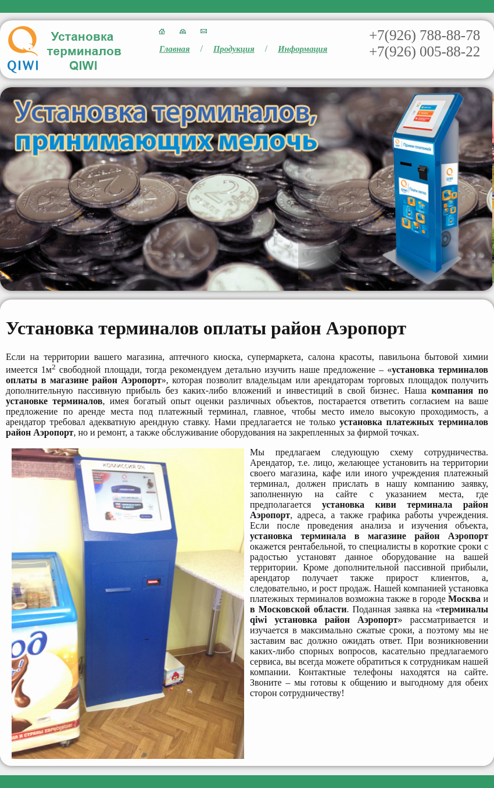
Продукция (234, 49)
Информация (302, 49)
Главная (174, 49)
